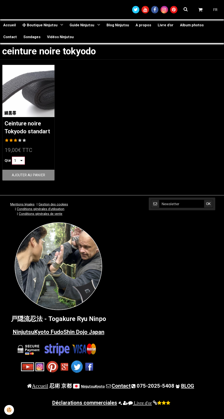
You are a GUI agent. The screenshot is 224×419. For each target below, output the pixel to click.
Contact (10, 37)
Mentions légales (22, 214)
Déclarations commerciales (84, 412)
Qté (8, 170)
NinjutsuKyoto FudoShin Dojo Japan (58, 341)
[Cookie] (9, 410)
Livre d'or (165, 25)
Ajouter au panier (28, 184)
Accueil (9, 25)
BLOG (187, 395)
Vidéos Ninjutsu (60, 37)
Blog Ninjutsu (118, 25)
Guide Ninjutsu (82, 25)
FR (215, 10)
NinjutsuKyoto (93, 396)
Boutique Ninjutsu (40, 25)
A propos (143, 25)
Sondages (31, 37)
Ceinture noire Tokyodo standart (25, 132)
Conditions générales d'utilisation (40, 219)
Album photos (192, 25)
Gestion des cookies (53, 214)
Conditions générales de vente (40, 223)
